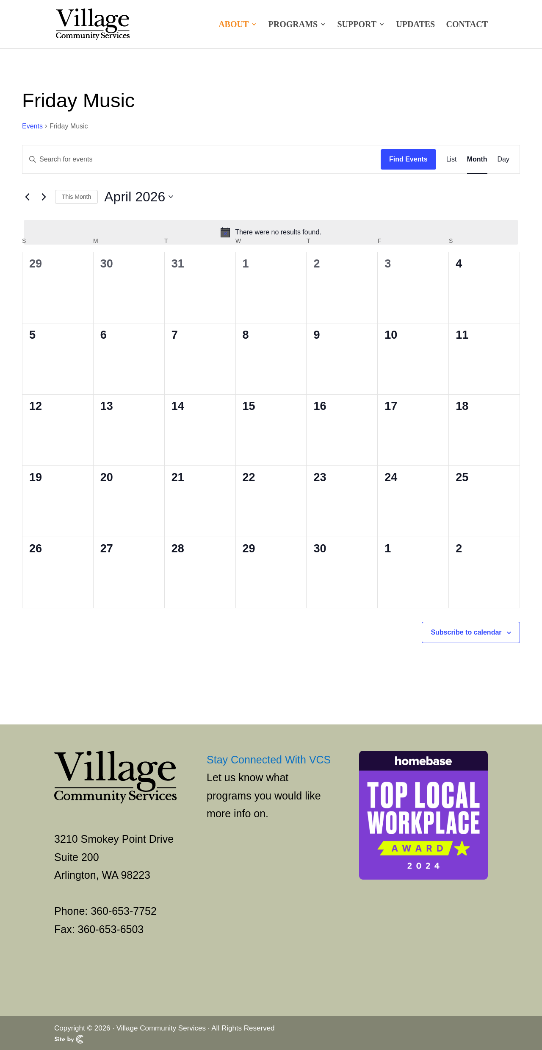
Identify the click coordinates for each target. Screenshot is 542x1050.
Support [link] (356, 25)
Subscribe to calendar (466, 632)
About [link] (233, 25)
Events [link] (32, 126)
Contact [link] (467, 25)
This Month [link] (76, 196)
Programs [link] (293, 25)
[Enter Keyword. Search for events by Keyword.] (201, 159)
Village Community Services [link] (161, 1028)
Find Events (408, 159)
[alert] (271, 232)
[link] (92, 23)
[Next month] (44, 197)
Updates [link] (415, 25)
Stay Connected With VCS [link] (269, 760)
